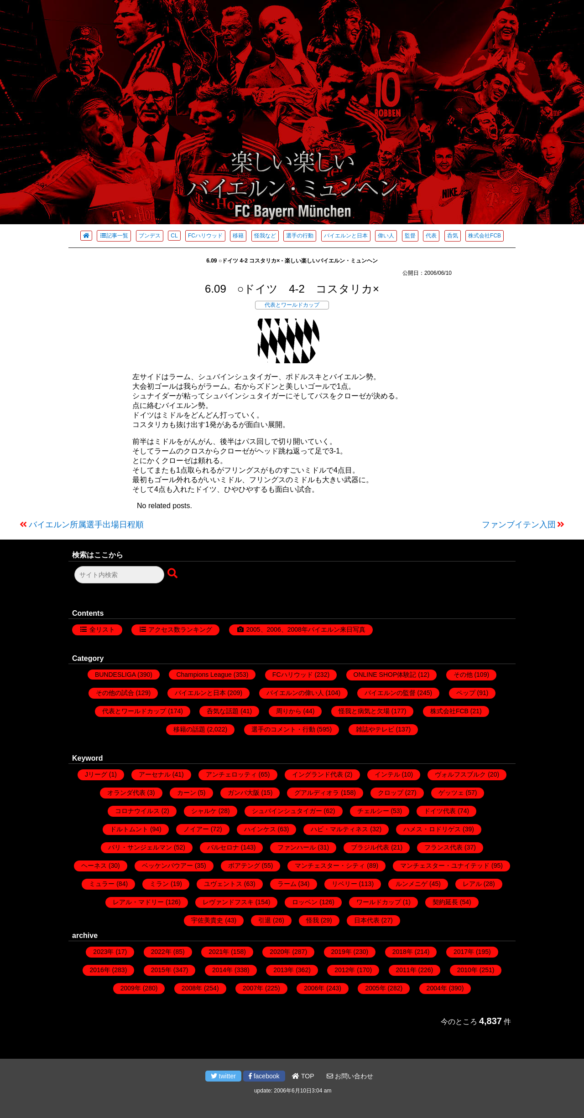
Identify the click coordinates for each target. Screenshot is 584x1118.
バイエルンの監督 (390, 692)
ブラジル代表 (370, 847)
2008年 (192, 988)
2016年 (100, 970)
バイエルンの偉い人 (295, 692)
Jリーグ (96, 774)
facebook (264, 1076)
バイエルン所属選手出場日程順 (86, 524)
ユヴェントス (223, 883)
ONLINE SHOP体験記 (385, 674)
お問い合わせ (350, 1076)
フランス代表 (443, 847)
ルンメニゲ (412, 883)
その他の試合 (115, 692)
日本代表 (367, 920)
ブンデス (150, 235)
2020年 (280, 951)
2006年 (314, 988)
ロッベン (305, 902)
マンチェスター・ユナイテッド (445, 865)
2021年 (219, 951)
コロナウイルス (137, 810)
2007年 (253, 988)
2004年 (437, 988)
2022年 (161, 951)
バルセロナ (223, 847)
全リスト (102, 629)
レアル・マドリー (138, 902)
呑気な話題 (223, 711)
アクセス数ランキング (180, 629)
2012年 (344, 970)
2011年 (406, 970)
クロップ (390, 792)
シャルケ (204, 810)
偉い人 (386, 235)
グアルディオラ (316, 792)
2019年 (341, 951)
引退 (264, 920)
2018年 (402, 951)
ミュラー (102, 883)
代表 (431, 235)
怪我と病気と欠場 (364, 711)
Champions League (203, 674)
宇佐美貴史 (207, 920)
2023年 (103, 951)
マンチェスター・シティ (330, 865)
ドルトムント (129, 829)
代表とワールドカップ (292, 305)
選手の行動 (299, 235)
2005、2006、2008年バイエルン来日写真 (305, 629)
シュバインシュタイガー (287, 810)
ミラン (159, 883)
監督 (410, 235)
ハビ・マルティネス (339, 829)
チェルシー (373, 810)
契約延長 (445, 902)
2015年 (161, 970)
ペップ (465, 692)
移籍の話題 (189, 729)
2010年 (467, 970)
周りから (289, 711)
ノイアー (196, 829)
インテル (387, 774)
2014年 (222, 970)
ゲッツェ (451, 792)
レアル (472, 883)
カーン (186, 792)
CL (174, 235)
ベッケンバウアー (167, 865)
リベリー (344, 883)
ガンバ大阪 (244, 792)
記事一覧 (113, 235)
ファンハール (296, 847)
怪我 (312, 920)
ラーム (287, 883)
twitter (223, 1076)
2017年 (464, 951)
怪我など (265, 235)
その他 (463, 674)
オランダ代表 (126, 792)
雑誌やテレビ (375, 729)
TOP (303, 1076)
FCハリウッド (205, 235)
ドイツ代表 (440, 810)
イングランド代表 (317, 774)
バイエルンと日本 (346, 235)
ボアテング (244, 865)
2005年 (375, 988)
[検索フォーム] (119, 574)
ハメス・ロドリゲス (432, 829)
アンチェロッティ (231, 774)
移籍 (238, 235)
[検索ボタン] (173, 574)
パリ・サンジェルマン (140, 847)
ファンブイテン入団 (519, 524)
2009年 (130, 988)
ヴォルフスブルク (460, 774)
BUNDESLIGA (115, 674)
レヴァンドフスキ (228, 902)
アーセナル (155, 774)
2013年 (283, 970)
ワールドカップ (378, 902)
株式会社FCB (484, 235)
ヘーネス (94, 865)
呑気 (452, 235)
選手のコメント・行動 (283, 729)
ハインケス (260, 829)
